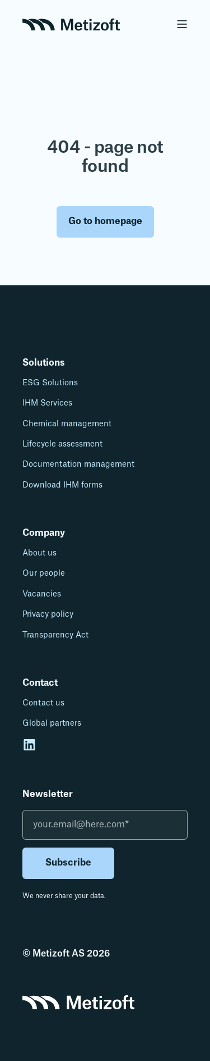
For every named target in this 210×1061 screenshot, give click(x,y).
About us (39, 553)
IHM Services (47, 403)
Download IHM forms (62, 485)
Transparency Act (55, 635)
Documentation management (78, 464)
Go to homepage (105, 221)
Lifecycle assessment (62, 444)
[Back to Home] (71, 23)
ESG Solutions (50, 383)
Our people (43, 573)
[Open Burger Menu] (182, 24)
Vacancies (41, 594)
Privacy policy (47, 614)
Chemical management (66, 424)
